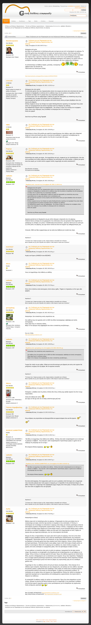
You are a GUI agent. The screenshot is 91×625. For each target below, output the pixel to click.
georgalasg (10, 308)
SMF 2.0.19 (38, 619)
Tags (29, 21)
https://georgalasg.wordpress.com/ (33, 334)
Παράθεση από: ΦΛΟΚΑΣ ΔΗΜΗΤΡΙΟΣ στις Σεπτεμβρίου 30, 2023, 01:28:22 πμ (47, 463)
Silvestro (68, 26)
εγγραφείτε (77, 6)
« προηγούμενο (77, 30)
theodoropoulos (12, 41)
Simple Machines (53, 619)
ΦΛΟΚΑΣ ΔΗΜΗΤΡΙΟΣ (14, 430)
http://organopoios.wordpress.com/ (53, 594)
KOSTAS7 (9, 247)
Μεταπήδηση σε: (68, 611)
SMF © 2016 (45, 619)
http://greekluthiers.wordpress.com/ (50, 592)
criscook (9, 81)
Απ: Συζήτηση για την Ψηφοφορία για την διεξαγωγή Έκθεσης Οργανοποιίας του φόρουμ (39, 82)
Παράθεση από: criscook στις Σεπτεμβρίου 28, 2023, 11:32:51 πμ (44, 184)
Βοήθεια (14, 21)
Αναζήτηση (22, 21)
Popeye (9, 149)
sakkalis (63, 26)
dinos (8, 264)
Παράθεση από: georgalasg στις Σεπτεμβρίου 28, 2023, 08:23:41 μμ (44, 348)
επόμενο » (83, 30)
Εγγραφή (51, 21)
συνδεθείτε (70, 6)
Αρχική (6, 21)
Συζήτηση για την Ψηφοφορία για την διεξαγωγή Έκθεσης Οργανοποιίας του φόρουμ (39, 42)
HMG (8, 125)
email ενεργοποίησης (80, 7)
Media (35, 21)
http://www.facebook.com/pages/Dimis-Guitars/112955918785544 (41, 76)
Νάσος (8, 383)
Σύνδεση (43, 21)
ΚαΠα (8, 509)
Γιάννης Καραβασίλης (14, 407)
